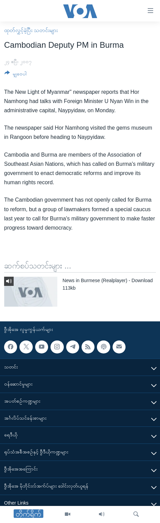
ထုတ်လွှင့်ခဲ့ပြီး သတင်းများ (31, 30)
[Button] (15, 75)
